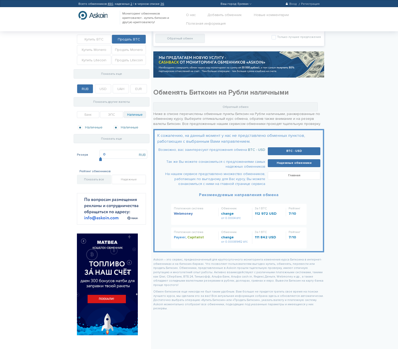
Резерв (82, 155)
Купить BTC (94, 39)
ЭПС (111, 115)
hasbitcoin (96, 15)
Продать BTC (129, 39)
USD (103, 89)
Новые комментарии (271, 15)
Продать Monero (129, 50)
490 (110, 4)
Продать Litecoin (129, 60)
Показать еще (111, 74)
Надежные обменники (294, 163)
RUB (85, 89)
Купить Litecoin (94, 60)
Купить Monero (94, 50)
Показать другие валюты (111, 102)
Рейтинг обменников (95, 171)
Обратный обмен (180, 38)
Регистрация (310, 4)
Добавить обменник (225, 15)
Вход (291, 4)
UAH (120, 89)
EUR (138, 89)
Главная (294, 175)
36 (162, 4)
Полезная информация (206, 23)
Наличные (135, 115)
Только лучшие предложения (298, 37)
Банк (88, 115)
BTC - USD (256, 150)
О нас (191, 15)
